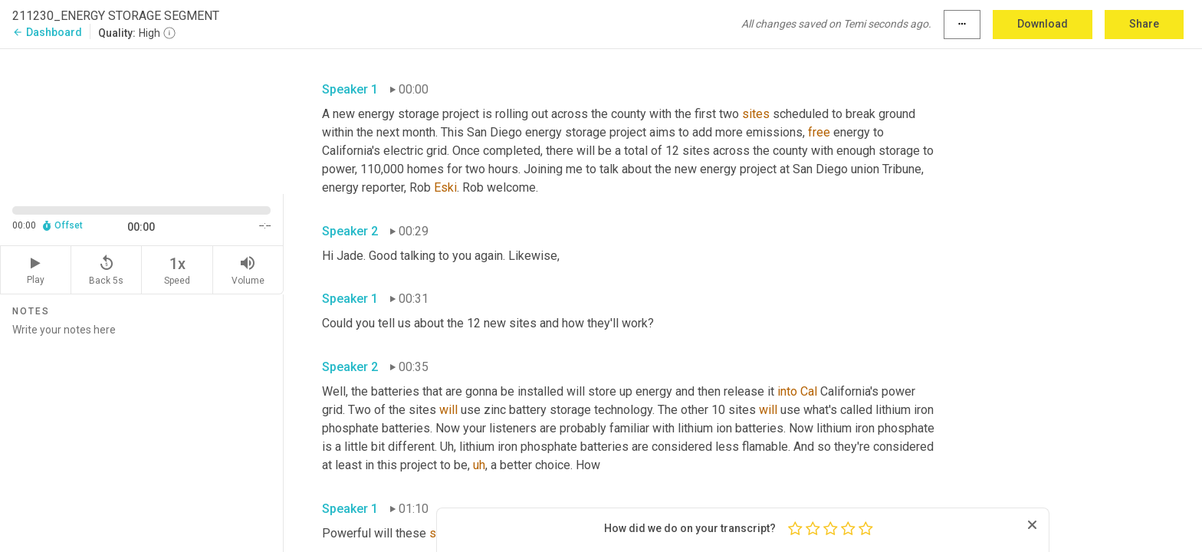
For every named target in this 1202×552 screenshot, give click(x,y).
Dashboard (47, 32)
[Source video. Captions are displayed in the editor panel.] (142, 120)
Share (1144, 24)
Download (1042, 24)
